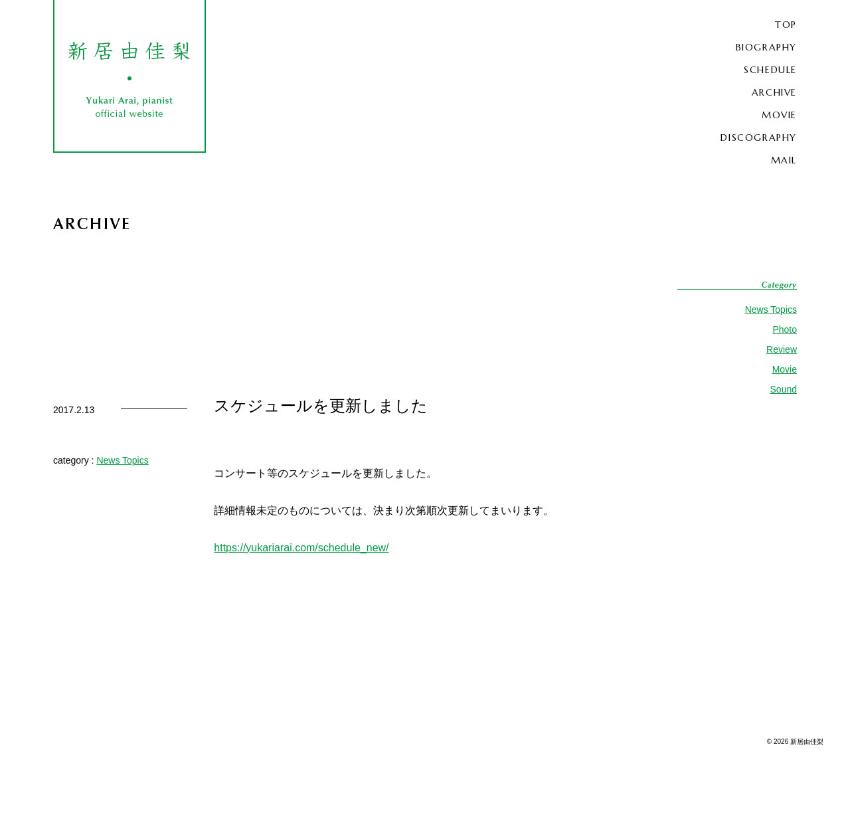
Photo (784, 329)
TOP (786, 25)
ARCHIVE (774, 92)
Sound (783, 389)
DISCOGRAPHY (759, 137)
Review (781, 349)
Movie (784, 369)
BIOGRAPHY (766, 47)
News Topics (771, 309)
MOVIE (779, 115)
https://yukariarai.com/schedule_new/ (301, 547)
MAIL (784, 160)
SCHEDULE (770, 70)
